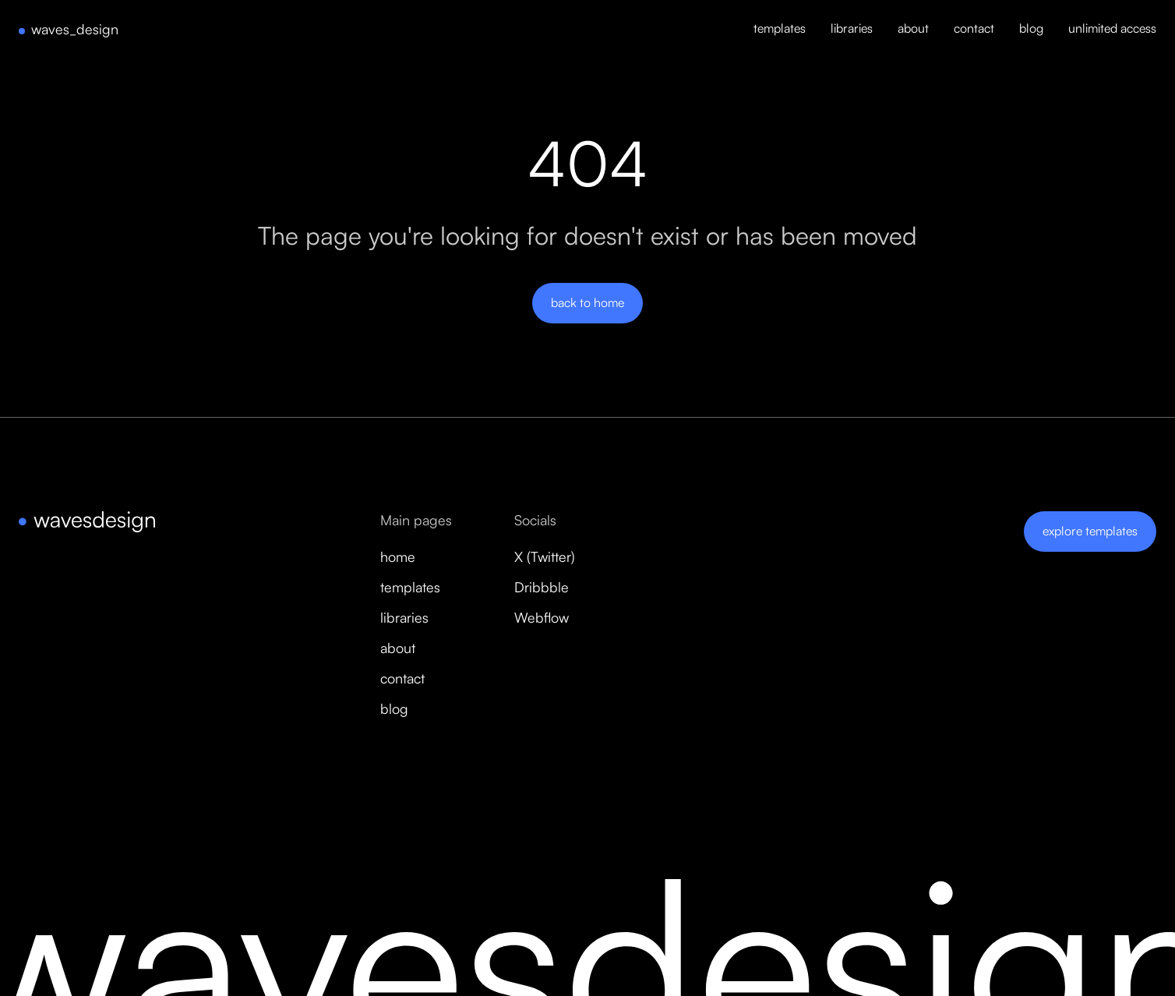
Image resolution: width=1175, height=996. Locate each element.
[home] (68, 29)
